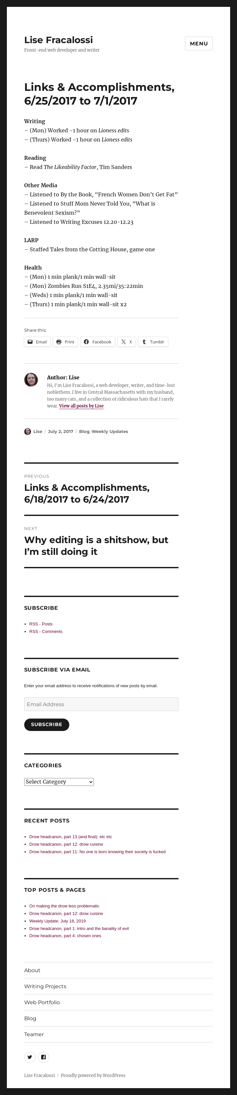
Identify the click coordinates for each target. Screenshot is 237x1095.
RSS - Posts (41, 624)
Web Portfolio (42, 1002)
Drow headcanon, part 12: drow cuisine (66, 844)
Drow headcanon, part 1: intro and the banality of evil (79, 928)
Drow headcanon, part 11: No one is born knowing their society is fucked (97, 851)
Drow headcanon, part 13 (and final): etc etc (70, 836)
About (32, 970)
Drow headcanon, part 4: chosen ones (65, 935)
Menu (199, 44)
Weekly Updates (110, 431)
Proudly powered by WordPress (93, 1075)
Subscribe (46, 724)
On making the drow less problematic (64, 906)
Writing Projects (45, 986)
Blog (84, 431)
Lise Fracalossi (58, 39)
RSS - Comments (45, 631)
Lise (37, 431)
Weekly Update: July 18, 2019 (57, 921)
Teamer (34, 1034)
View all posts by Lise (81, 406)
